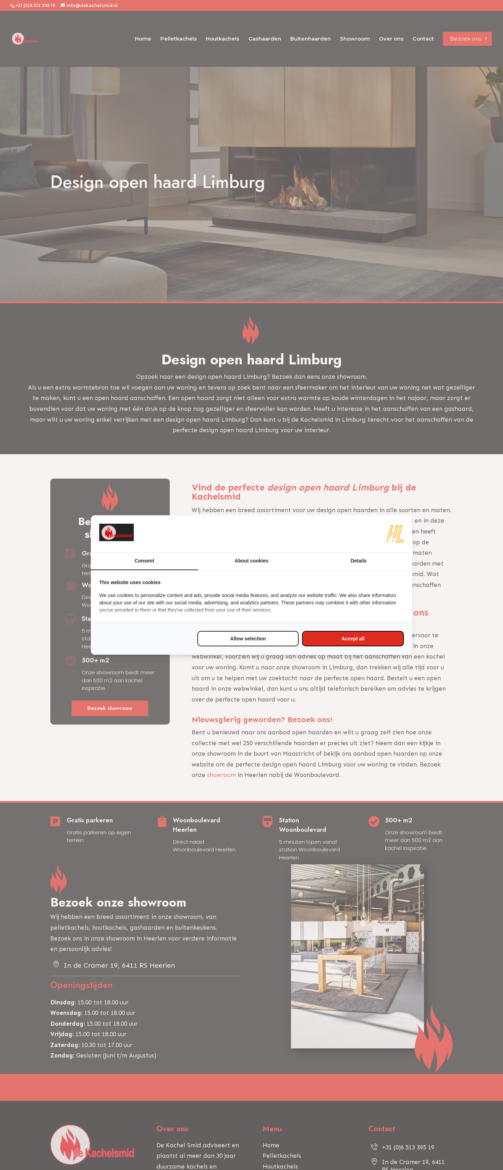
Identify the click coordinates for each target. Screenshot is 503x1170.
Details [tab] (359, 561)
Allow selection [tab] (248, 638)
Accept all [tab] (353, 638)
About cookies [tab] (251, 561)
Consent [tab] (144, 561)
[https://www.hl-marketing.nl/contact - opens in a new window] (395, 534)
